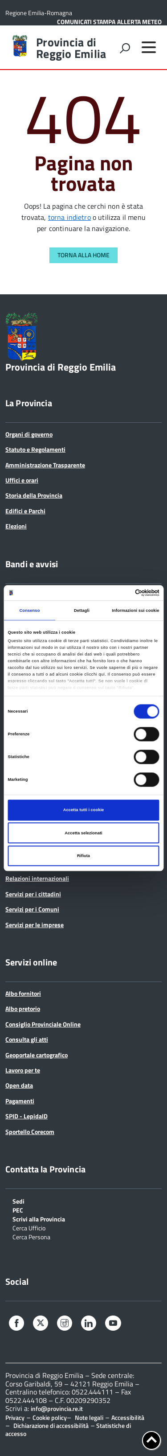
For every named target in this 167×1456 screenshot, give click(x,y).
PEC (17, 1209)
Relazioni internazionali (37, 878)
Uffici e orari (21, 480)
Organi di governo (29, 434)
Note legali (89, 1417)
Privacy (14, 1417)
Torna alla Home (83, 255)
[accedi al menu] (149, 47)
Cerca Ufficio (28, 1227)
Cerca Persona (31, 1236)
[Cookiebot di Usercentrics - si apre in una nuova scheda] (120, 592)
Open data (19, 1085)
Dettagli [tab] (82, 610)
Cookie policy (50, 1417)
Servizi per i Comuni (32, 909)
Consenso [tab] (29, 610)
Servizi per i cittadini (33, 894)
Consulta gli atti (26, 1039)
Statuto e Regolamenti (35, 449)
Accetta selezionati (83, 833)
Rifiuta (83, 856)
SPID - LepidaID (26, 1116)
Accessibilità (127, 1417)
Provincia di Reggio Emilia (71, 48)
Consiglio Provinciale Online (43, 1024)
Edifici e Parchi (25, 511)
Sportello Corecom (29, 1131)
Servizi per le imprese (34, 924)
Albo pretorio (22, 1008)
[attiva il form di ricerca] (125, 48)
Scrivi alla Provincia (38, 1218)
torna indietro (69, 217)
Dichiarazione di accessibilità (51, 1425)
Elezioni (16, 526)
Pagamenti (19, 1100)
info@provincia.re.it (57, 1408)
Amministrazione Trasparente (45, 465)
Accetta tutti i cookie (83, 810)
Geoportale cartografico (36, 1055)
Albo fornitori (23, 993)
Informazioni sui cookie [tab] (135, 610)
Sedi (18, 1200)
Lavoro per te (22, 1070)
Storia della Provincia (33, 495)
